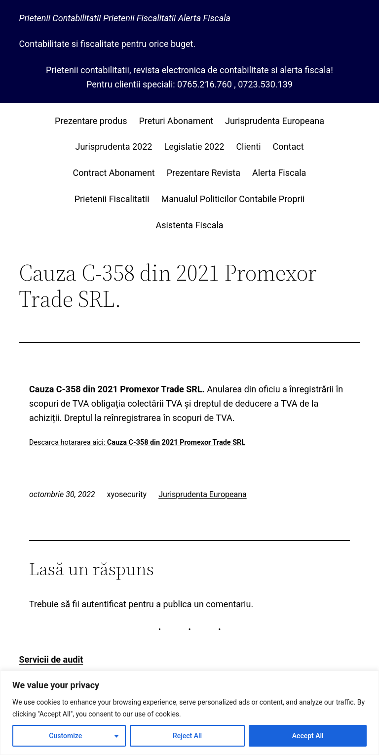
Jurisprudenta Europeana (202, 494)
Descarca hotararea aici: (137, 442)
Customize (65, 736)
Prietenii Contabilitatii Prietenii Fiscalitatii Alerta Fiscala (124, 18)
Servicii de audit (51, 659)
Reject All (187, 736)
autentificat (103, 604)
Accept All (308, 736)
